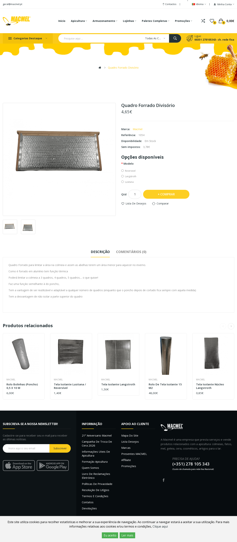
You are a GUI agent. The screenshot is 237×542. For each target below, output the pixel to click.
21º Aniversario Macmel (97, 435)
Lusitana (127, 182)
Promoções (128, 466)
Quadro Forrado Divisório (123, 67)
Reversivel (128, 170)
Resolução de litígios (95, 490)
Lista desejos (130, 441)
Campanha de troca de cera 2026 (97, 443)
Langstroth (128, 176)
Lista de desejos (136, 203)
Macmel (137, 129)
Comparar (163, 203)
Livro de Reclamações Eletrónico (96, 476)
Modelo (128, 163)
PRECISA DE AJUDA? (186, 459)
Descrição (100, 251)
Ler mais (127, 535)
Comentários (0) (131, 251)
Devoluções (89, 508)
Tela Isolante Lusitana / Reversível (70, 386)
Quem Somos (90, 468)
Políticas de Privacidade (97, 484)
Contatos (88, 502)
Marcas (126, 448)
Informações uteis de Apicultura (96, 453)
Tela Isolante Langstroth (118, 384)
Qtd (123, 194)
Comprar (167, 194)
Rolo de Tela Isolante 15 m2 (165, 386)
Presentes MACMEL (134, 454)
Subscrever (60, 448)
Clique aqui (160, 526)
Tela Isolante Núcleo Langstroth (210, 386)
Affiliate (126, 460)
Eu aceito (110, 535)
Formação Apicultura (95, 461)
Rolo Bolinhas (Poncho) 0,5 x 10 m (22, 386)
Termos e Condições (95, 496)
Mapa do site (129, 435)
